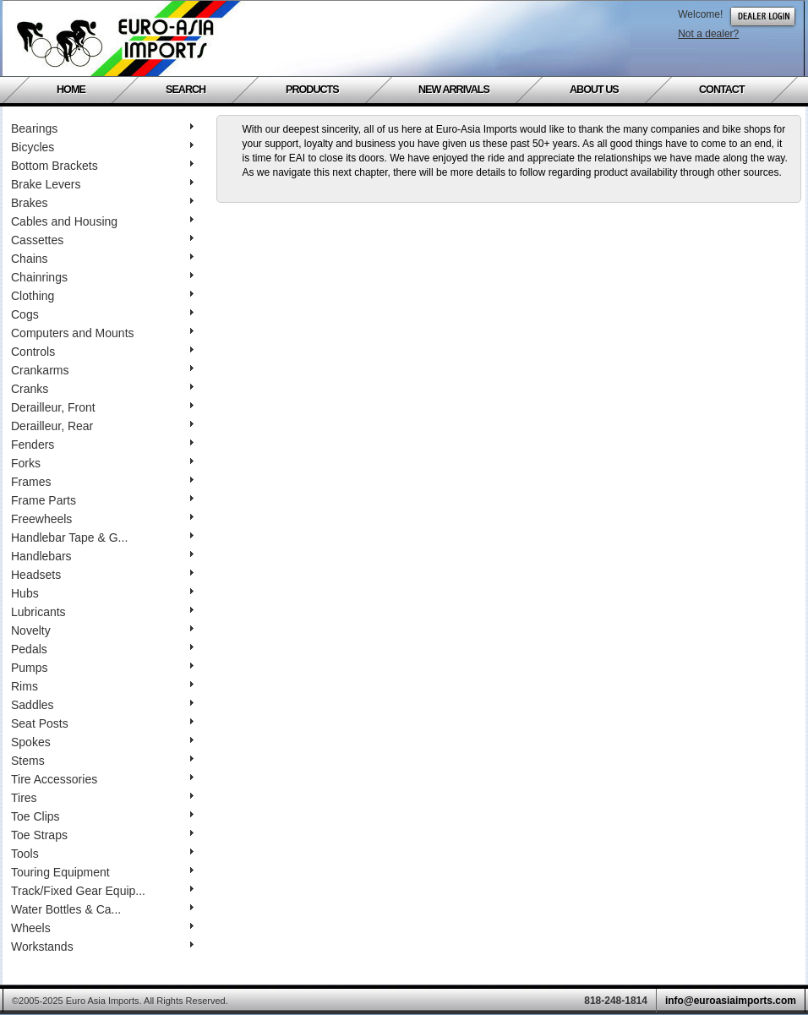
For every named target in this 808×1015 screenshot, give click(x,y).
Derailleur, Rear (102, 426)
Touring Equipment (102, 872)
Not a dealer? (708, 34)
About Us (594, 89)
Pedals (102, 649)
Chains (102, 258)
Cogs (102, 314)
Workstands (102, 946)
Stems (102, 760)
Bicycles (102, 147)
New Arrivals (453, 89)
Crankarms (102, 370)
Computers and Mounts (102, 333)
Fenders (102, 444)
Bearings (102, 128)
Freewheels (102, 519)
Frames (102, 481)
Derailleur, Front (102, 407)
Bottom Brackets (102, 165)
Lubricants (102, 612)
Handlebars (102, 556)
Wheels (102, 928)
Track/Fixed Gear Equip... (102, 891)
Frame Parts (102, 500)
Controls (102, 351)
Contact (722, 89)
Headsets (102, 574)
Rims (102, 686)
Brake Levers (102, 184)
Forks (102, 463)
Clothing (102, 296)
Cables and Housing (102, 221)
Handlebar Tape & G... (102, 537)
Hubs (102, 593)
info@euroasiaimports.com (730, 1001)
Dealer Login (762, 16)
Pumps (102, 667)
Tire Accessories (102, 779)
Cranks (102, 389)
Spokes (102, 742)
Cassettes (102, 240)
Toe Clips (102, 816)
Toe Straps (102, 835)
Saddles (102, 705)
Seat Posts (102, 723)
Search (185, 89)
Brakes (102, 203)
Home (71, 89)
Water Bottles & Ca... (102, 909)
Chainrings (102, 277)
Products (312, 89)
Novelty (102, 630)
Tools (102, 853)
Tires (102, 798)
